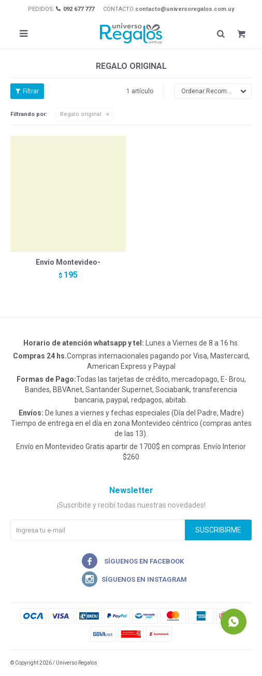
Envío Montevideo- (68, 262)
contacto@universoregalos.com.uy (185, 9)
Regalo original (80, 114)
